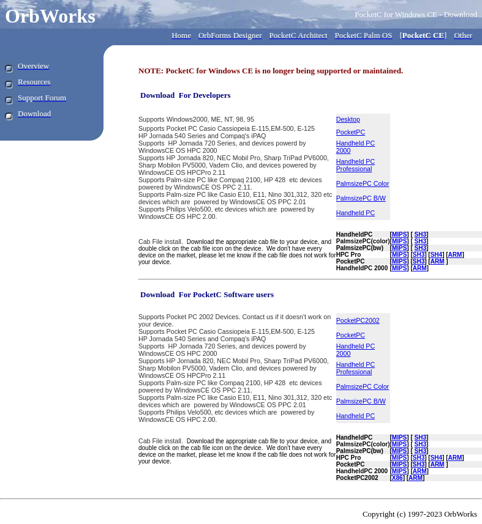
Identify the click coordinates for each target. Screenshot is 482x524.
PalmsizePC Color (362, 183)
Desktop (348, 119)
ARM (455, 254)
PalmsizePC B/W (361, 198)
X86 (397, 477)
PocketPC (350, 132)
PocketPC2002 (358, 320)
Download (157, 95)
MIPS (399, 268)
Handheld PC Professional (355, 165)
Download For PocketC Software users (207, 294)
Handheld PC (355, 212)
